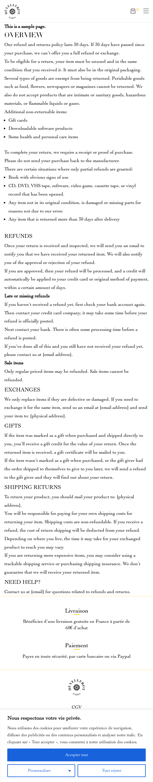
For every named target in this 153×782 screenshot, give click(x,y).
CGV (77, 707)
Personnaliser (39, 770)
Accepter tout (76, 754)
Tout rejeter (112, 770)
